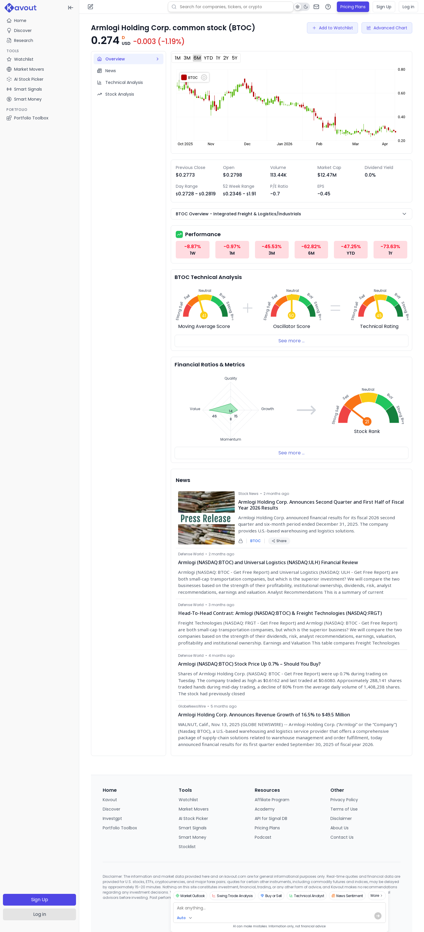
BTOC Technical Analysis (208, 277)
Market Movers (194, 809)
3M (187, 58)
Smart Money (192, 837)
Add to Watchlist (332, 28)
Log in (39, 914)
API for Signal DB (271, 818)
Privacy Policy (344, 800)
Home (16, 20)
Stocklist (187, 847)
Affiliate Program (272, 800)
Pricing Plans (353, 7)
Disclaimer (341, 818)
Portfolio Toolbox (27, 118)
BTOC (255, 541)
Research (19, 40)
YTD (208, 58)
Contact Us (342, 837)
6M (197, 58)
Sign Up (39, 899)
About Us (339, 828)
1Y (218, 58)
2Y (226, 58)
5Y (234, 58)
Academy (265, 809)
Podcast (263, 837)
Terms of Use (344, 809)
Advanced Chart (386, 28)
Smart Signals (193, 828)
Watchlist (188, 800)
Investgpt (112, 818)
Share (279, 540)
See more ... (291, 340)
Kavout (110, 800)
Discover (19, 30)
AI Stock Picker (193, 818)
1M (177, 58)
